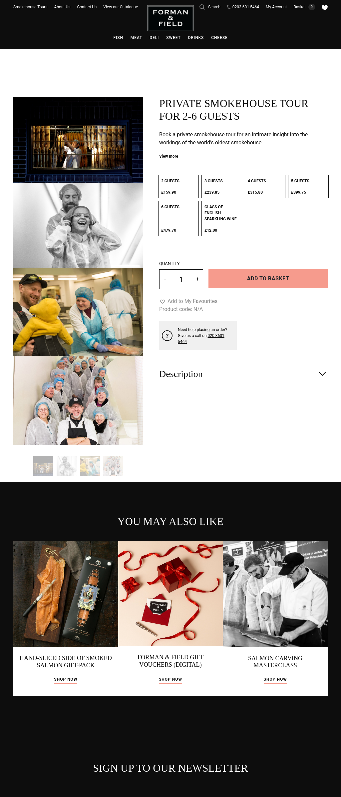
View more (168, 156)
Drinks (196, 37)
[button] (188, 301)
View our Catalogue (120, 7)
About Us (62, 7)
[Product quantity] (181, 279)
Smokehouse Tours (30, 7)
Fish (118, 37)
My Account (276, 7)
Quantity (169, 263)
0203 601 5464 (243, 7)
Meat (136, 37)
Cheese (219, 37)
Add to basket (268, 278)
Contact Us (87, 7)
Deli (154, 37)
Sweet (173, 37)
